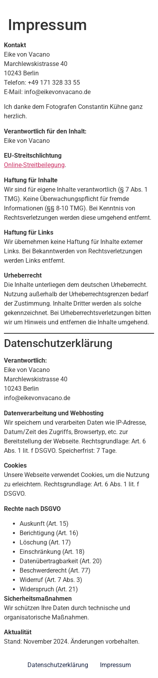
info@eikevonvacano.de (57, 92)
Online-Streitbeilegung (34, 165)
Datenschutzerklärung (57, 665)
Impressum (115, 665)
